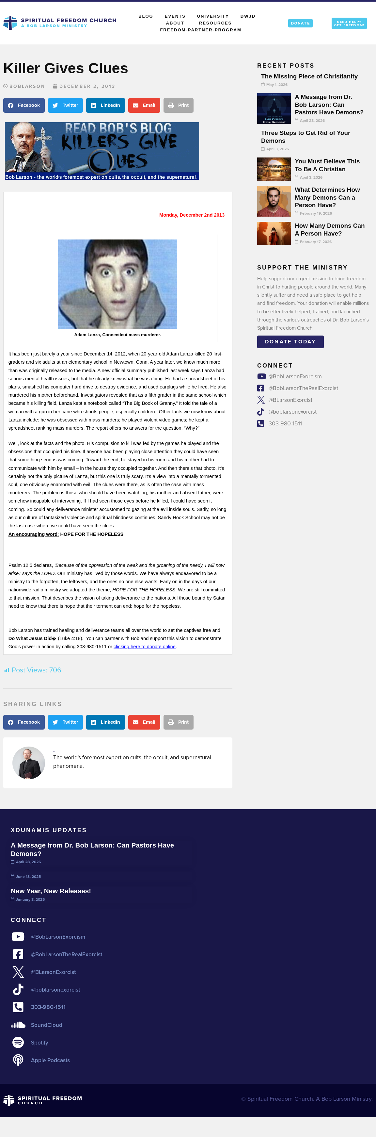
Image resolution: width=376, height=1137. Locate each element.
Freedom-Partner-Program (200, 29)
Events (175, 16)
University (213, 16)
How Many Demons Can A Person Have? (326, 237)
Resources (215, 23)
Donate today (290, 349)
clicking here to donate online (145, 647)
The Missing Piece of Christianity (311, 76)
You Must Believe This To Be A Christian (329, 172)
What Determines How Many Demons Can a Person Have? (329, 205)
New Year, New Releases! (53, 891)
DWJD (248, 16)
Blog (145, 16)
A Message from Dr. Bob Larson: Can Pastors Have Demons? (325, 108)
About (177, 23)
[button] (24, 105)
